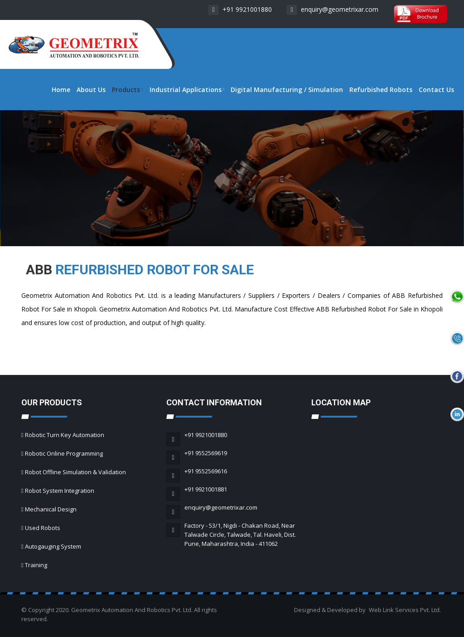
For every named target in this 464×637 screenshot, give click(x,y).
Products (127, 89)
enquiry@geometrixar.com (332, 9)
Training (36, 565)
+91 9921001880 (240, 9)
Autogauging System (53, 546)
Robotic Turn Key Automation (64, 435)
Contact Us (436, 89)
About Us (91, 89)
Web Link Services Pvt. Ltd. (405, 610)
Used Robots (42, 528)
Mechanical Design (51, 509)
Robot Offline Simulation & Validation (75, 472)
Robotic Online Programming (64, 453)
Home (61, 89)
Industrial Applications (187, 89)
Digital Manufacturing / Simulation (287, 89)
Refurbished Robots (380, 89)
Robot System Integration (59, 490)
